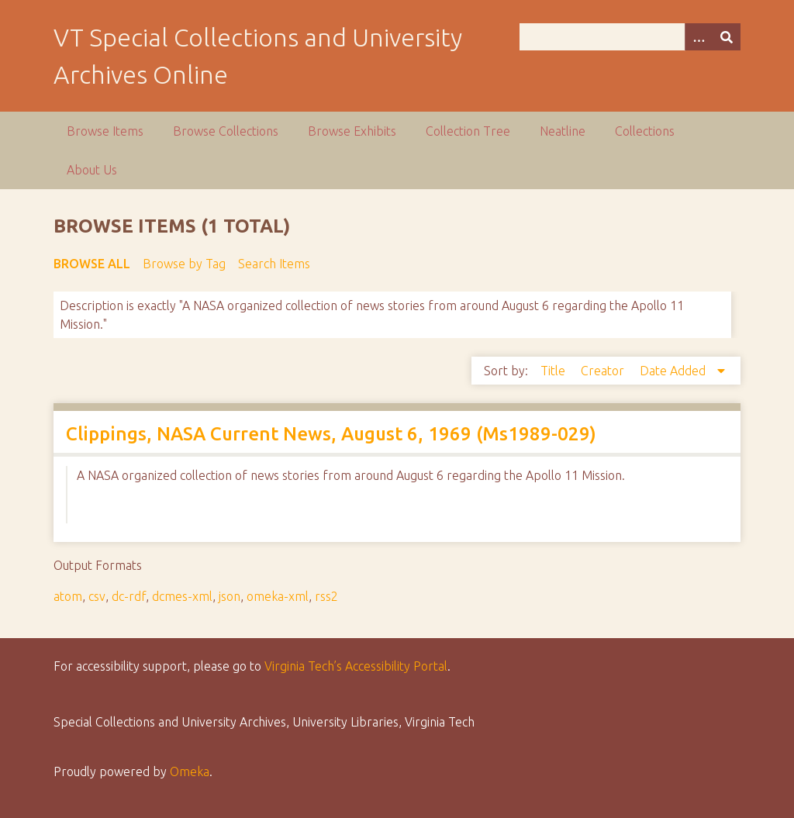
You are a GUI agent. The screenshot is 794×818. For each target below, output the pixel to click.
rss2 (326, 596)
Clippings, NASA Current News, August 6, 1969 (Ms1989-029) (331, 433)
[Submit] (726, 36)
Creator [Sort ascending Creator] (604, 371)
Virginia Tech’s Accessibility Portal (355, 666)
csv (96, 596)
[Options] (699, 36)
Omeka (189, 771)
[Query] (630, 36)
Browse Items (105, 131)
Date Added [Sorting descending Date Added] (674, 371)
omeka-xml (278, 596)
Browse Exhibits (352, 131)
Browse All (92, 264)
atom (68, 596)
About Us (92, 170)
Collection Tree (468, 131)
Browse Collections (225, 131)
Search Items (274, 264)
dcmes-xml (182, 596)
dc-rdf (129, 596)
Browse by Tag (184, 264)
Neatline (562, 131)
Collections (645, 131)
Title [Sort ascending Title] (554, 371)
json (229, 596)
